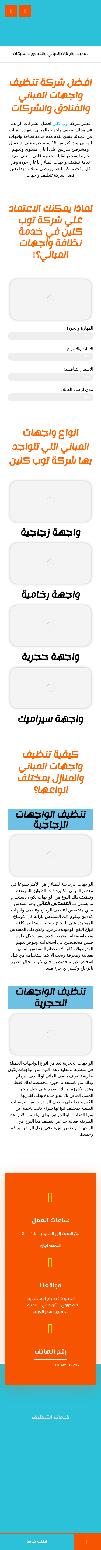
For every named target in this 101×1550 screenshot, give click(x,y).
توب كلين (60, 123)
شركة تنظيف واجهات (44, 175)
